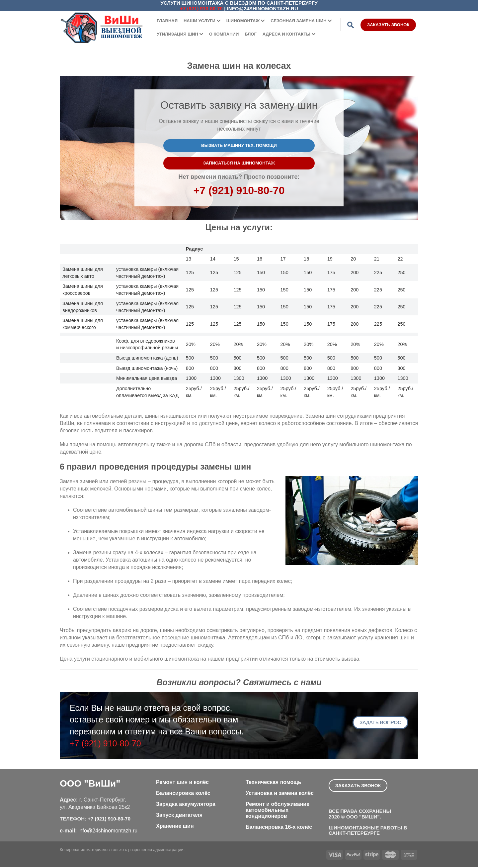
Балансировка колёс (183, 793)
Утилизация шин (177, 34)
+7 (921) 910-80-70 (201, 8)
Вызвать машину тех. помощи (239, 145)
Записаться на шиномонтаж (239, 163)
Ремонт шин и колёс (182, 782)
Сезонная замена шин (298, 20)
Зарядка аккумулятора (185, 804)
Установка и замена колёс (280, 793)
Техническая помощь (273, 782)
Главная (167, 20)
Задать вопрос (380, 722)
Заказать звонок (388, 24)
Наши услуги (199, 20)
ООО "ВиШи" (90, 783)
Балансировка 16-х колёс (279, 827)
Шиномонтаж (243, 20)
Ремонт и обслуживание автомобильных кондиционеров (277, 810)
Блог (251, 34)
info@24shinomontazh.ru (262, 8)
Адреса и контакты (286, 34)
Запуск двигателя (179, 815)
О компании (224, 34)
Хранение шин (175, 826)
